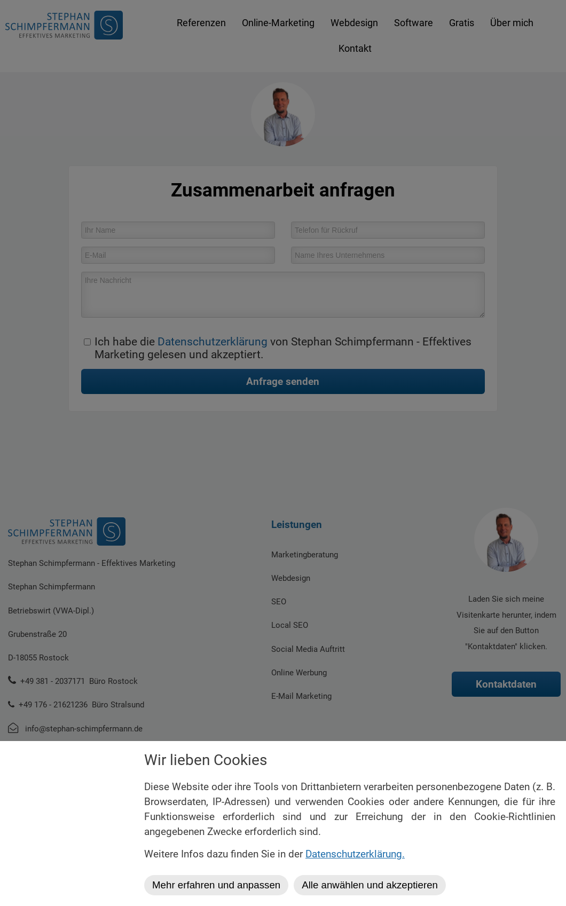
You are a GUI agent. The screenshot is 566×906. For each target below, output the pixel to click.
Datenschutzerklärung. (355, 854)
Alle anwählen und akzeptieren (370, 885)
